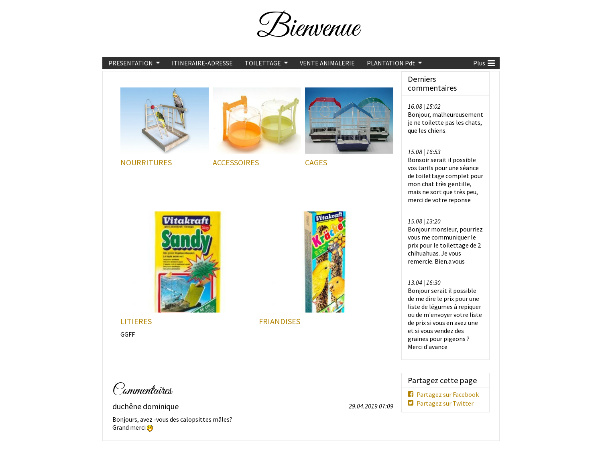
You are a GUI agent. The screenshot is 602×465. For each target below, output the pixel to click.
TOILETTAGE (263, 63)
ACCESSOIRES (236, 162)
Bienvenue (308, 28)
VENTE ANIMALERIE (327, 63)
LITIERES (136, 321)
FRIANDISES (279, 321)
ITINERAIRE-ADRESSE (202, 63)
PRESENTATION (130, 63)
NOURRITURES (146, 162)
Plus (484, 62)
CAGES (316, 162)
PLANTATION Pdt (391, 63)
